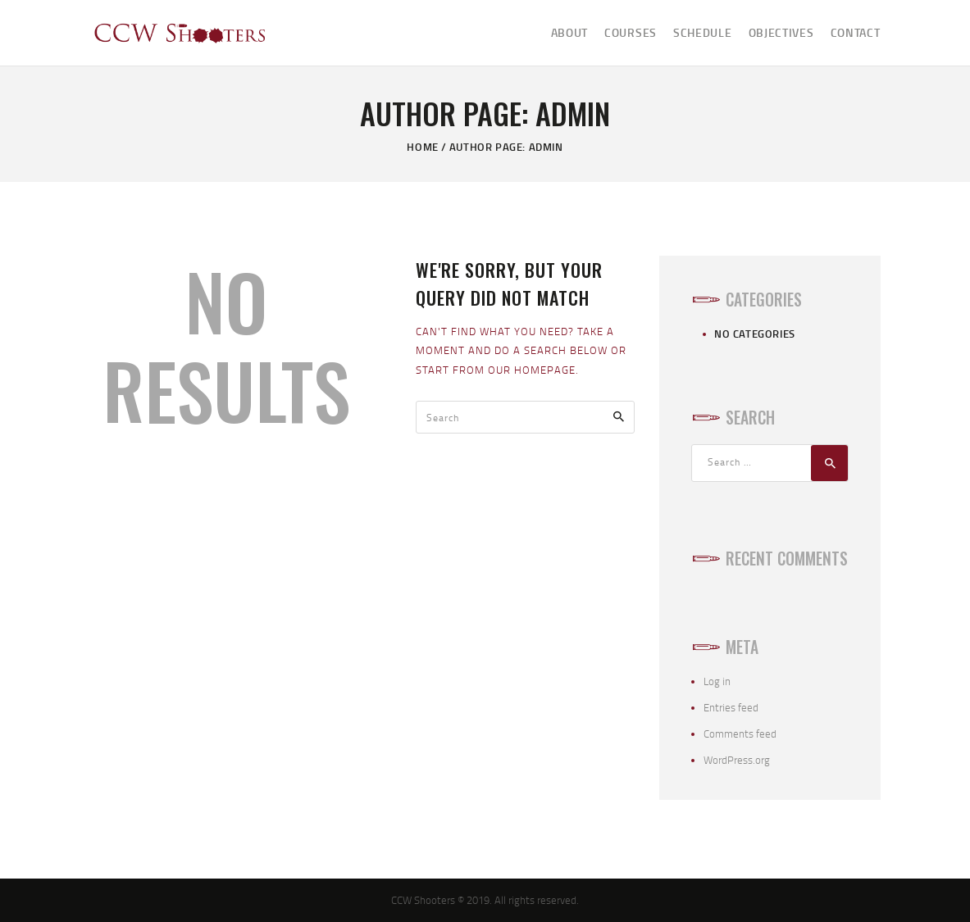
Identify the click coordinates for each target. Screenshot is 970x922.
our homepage (532, 369)
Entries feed (731, 707)
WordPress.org (737, 759)
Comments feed (740, 733)
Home (422, 146)
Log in (717, 681)
